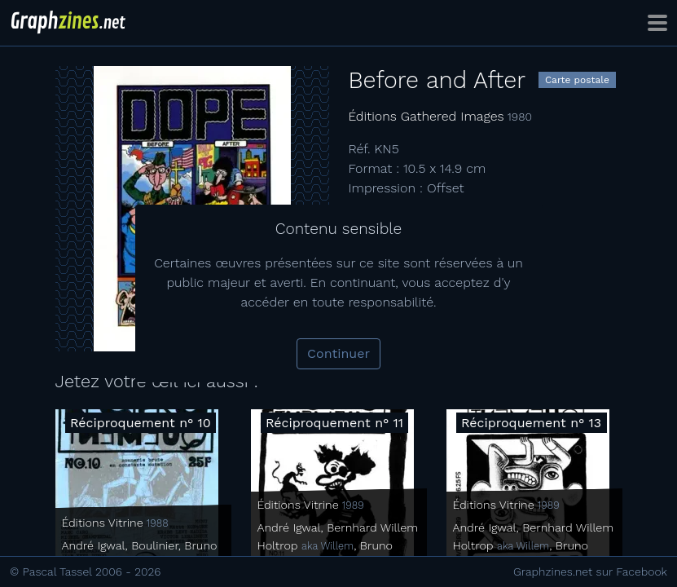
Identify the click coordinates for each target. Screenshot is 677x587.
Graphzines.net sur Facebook (590, 571)
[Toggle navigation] (657, 22)
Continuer (338, 353)
